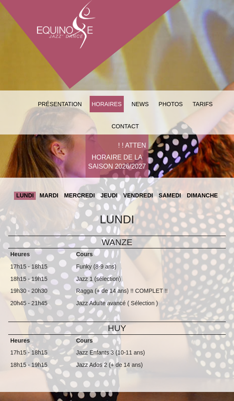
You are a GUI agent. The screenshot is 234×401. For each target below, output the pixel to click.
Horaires (107, 104)
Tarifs (202, 104)
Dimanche (202, 195)
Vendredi (138, 195)
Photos (171, 104)
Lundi (25, 195)
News (140, 104)
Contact (125, 126)
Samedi (170, 195)
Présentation (60, 104)
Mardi (48, 195)
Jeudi (108, 195)
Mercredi (79, 195)
